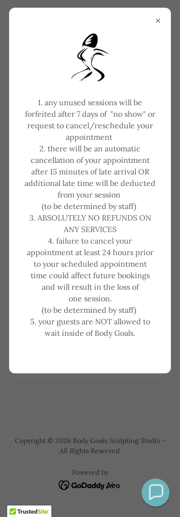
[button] (156, 493)
